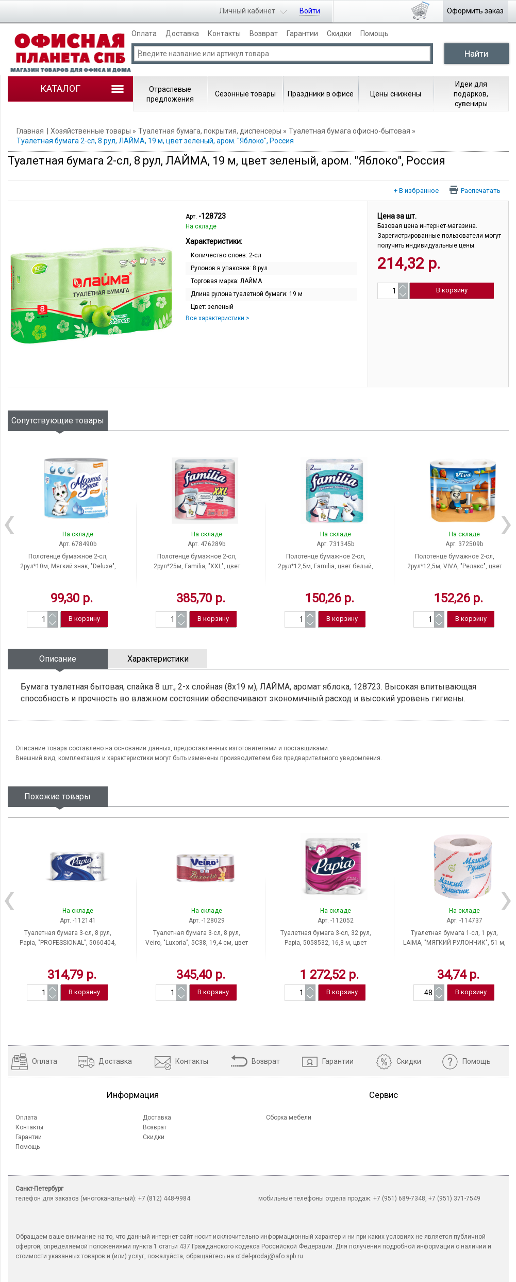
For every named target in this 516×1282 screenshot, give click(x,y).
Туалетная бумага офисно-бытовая (349, 131)
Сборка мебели (288, 1117)
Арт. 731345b (335, 544)
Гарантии (302, 33)
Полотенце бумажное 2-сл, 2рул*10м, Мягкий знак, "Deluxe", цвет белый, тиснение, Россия (68, 566)
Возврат (263, 33)
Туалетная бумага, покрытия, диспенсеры (209, 131)
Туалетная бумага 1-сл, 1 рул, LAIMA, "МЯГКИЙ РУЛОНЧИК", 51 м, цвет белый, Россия (454, 942)
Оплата (144, 33)
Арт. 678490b (77, 544)
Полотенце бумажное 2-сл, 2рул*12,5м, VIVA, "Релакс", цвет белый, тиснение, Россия (454, 566)
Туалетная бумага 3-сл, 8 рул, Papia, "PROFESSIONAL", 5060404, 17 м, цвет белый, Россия (68, 942)
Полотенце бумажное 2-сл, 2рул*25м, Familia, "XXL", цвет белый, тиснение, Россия (197, 566)
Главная (30, 131)
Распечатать (481, 190)
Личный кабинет (247, 11)
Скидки (339, 33)
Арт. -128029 (207, 920)
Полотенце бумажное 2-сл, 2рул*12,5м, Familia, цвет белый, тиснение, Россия (325, 566)
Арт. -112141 (78, 920)
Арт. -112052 (336, 920)
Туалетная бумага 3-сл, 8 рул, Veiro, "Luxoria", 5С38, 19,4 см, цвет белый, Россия (196, 942)
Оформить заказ (475, 11)
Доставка (182, 33)
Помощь (374, 33)
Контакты (224, 33)
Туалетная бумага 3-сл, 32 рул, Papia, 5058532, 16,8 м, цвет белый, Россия (325, 942)
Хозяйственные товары (91, 131)
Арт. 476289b (206, 544)
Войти (309, 11)
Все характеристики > (217, 318)
